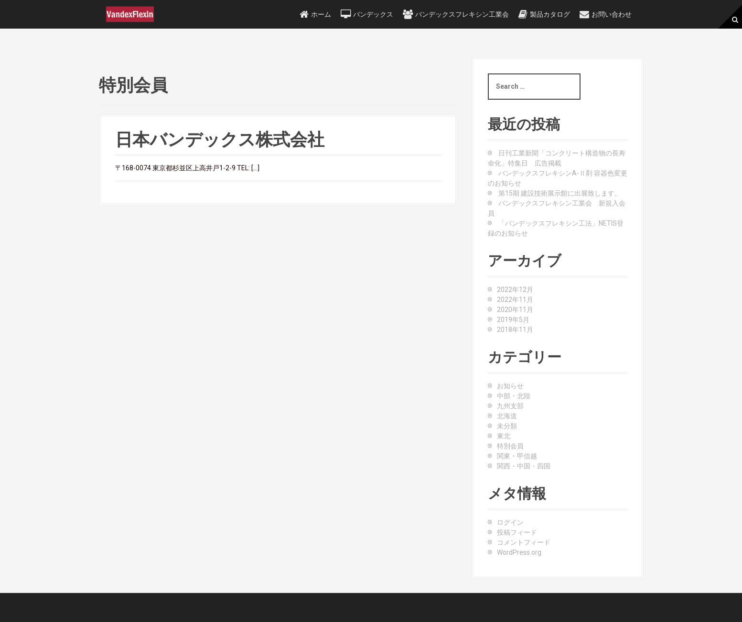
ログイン (510, 522)
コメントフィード (523, 542)
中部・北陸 (513, 396)
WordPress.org (519, 552)
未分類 (507, 426)
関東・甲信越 (517, 456)
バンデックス (373, 14)
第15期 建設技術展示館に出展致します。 (559, 193)
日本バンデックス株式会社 (219, 140)
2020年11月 (515, 309)
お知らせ (510, 386)
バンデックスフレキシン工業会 (462, 14)
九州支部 (510, 406)
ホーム (321, 14)
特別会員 (510, 446)
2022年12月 (515, 289)
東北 (503, 436)
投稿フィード (517, 532)
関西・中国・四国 (523, 466)
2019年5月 (513, 319)
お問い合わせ (611, 14)
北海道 (507, 416)
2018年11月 (515, 329)
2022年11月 (515, 299)
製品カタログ (550, 14)
